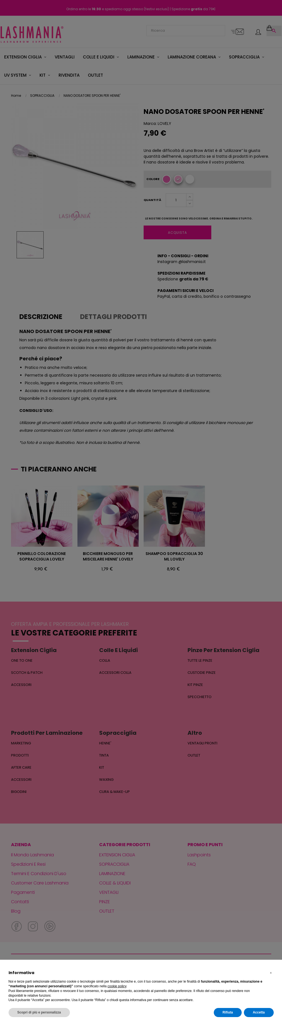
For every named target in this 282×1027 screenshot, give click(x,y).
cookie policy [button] (116, 986)
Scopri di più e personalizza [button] (39, 1012)
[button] (271, 973)
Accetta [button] (259, 1012)
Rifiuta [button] (228, 1012)
